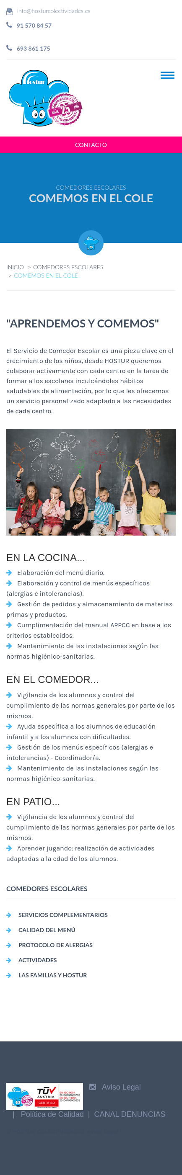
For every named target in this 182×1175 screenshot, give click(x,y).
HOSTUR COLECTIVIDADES (48, 1131)
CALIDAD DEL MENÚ (46, 929)
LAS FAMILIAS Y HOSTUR (52, 975)
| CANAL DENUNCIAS (125, 1114)
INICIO (15, 267)
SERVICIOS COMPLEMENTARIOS (63, 914)
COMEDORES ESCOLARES (68, 267)
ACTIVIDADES (37, 960)
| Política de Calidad (48, 1114)
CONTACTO (91, 144)
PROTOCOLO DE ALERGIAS (55, 944)
